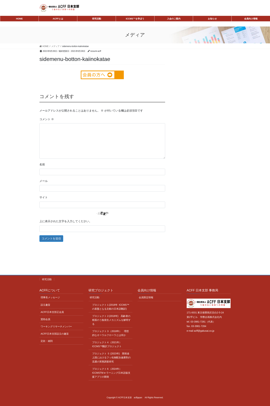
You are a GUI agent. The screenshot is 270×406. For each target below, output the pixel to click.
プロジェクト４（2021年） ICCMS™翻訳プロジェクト (108, 344)
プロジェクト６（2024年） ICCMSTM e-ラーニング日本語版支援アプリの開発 (111, 372)
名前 (42, 164)
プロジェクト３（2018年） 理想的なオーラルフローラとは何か (110, 333)
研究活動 (47, 279)
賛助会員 (45, 319)
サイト (43, 197)
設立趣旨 (45, 304)
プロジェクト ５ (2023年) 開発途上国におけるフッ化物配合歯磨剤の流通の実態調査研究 (111, 357)
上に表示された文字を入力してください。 (65, 221)
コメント (46, 119)
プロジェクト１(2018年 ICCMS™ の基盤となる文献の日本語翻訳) (110, 306)
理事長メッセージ (50, 297)
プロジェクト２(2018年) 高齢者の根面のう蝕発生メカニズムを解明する (111, 320)
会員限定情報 (146, 297)
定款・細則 (47, 341)
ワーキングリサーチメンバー (56, 326)
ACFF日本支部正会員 (52, 312)
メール (43, 181)
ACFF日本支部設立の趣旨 (55, 333)
